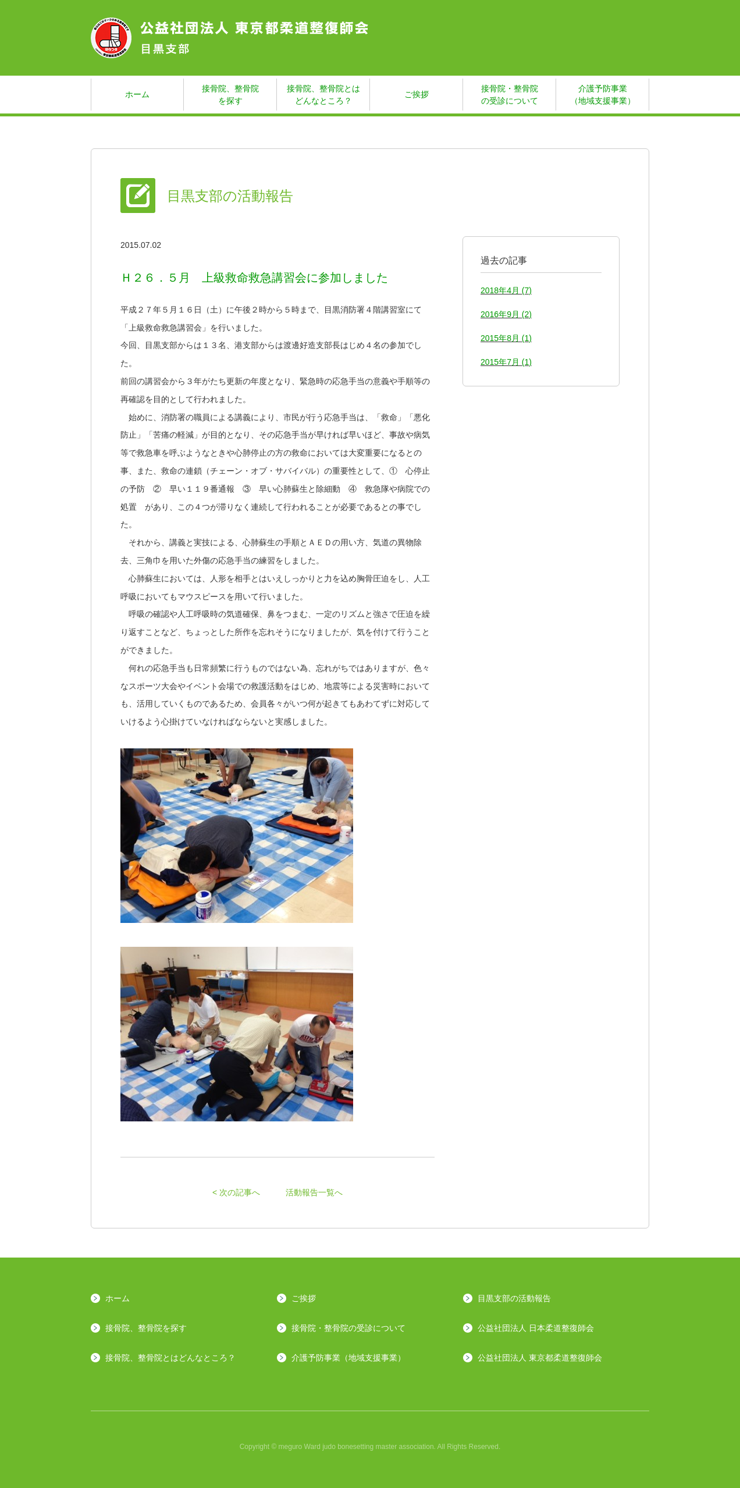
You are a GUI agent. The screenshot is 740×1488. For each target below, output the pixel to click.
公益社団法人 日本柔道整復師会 (536, 1328)
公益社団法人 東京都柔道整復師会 (540, 1357)
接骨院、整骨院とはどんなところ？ (323, 94)
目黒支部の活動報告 (514, 1298)
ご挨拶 (416, 94)
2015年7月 (506, 362)
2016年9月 (506, 314)
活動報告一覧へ (314, 1192)
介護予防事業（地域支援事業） (602, 94)
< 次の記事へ (236, 1192)
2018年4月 (506, 290)
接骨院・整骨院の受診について (509, 94)
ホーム (137, 94)
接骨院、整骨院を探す (230, 94)
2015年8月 (506, 338)
